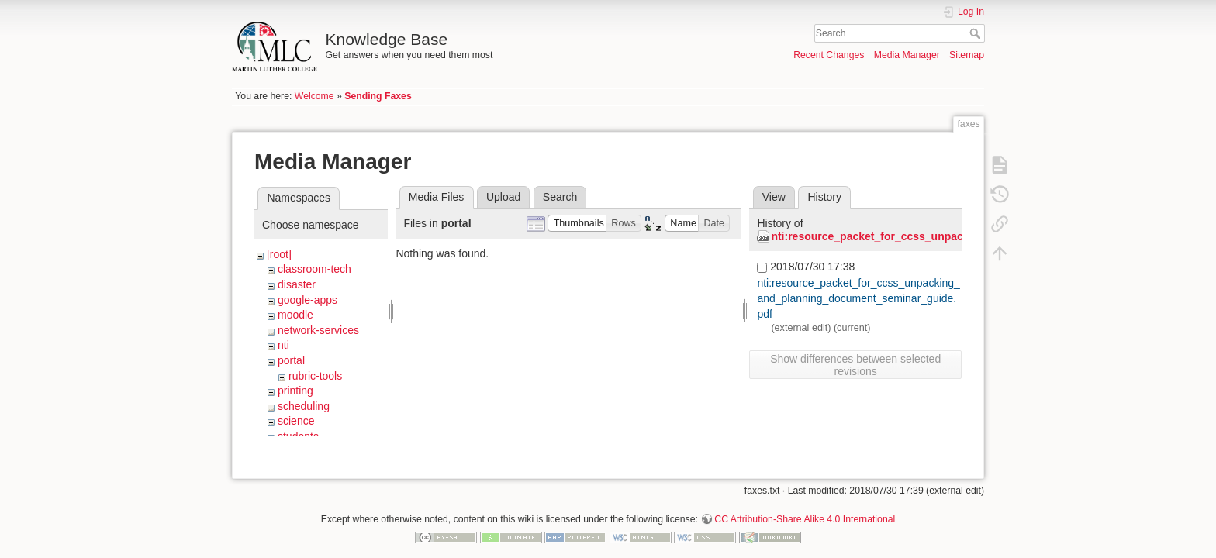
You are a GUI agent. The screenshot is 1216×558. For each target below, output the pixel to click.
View (774, 197)
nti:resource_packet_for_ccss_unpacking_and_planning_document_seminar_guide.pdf (858, 297)
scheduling (304, 406)
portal (291, 360)
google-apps (307, 300)
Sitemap (966, 55)
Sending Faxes (377, 96)
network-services (318, 330)
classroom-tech (314, 269)
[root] (279, 254)
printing (295, 390)
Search (976, 33)
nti (283, 345)
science (296, 421)
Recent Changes (828, 55)
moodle (295, 314)
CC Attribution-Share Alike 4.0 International (804, 506)
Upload (503, 197)
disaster (297, 284)
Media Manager (907, 55)
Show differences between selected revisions (855, 365)
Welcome (314, 96)
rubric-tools (315, 376)
